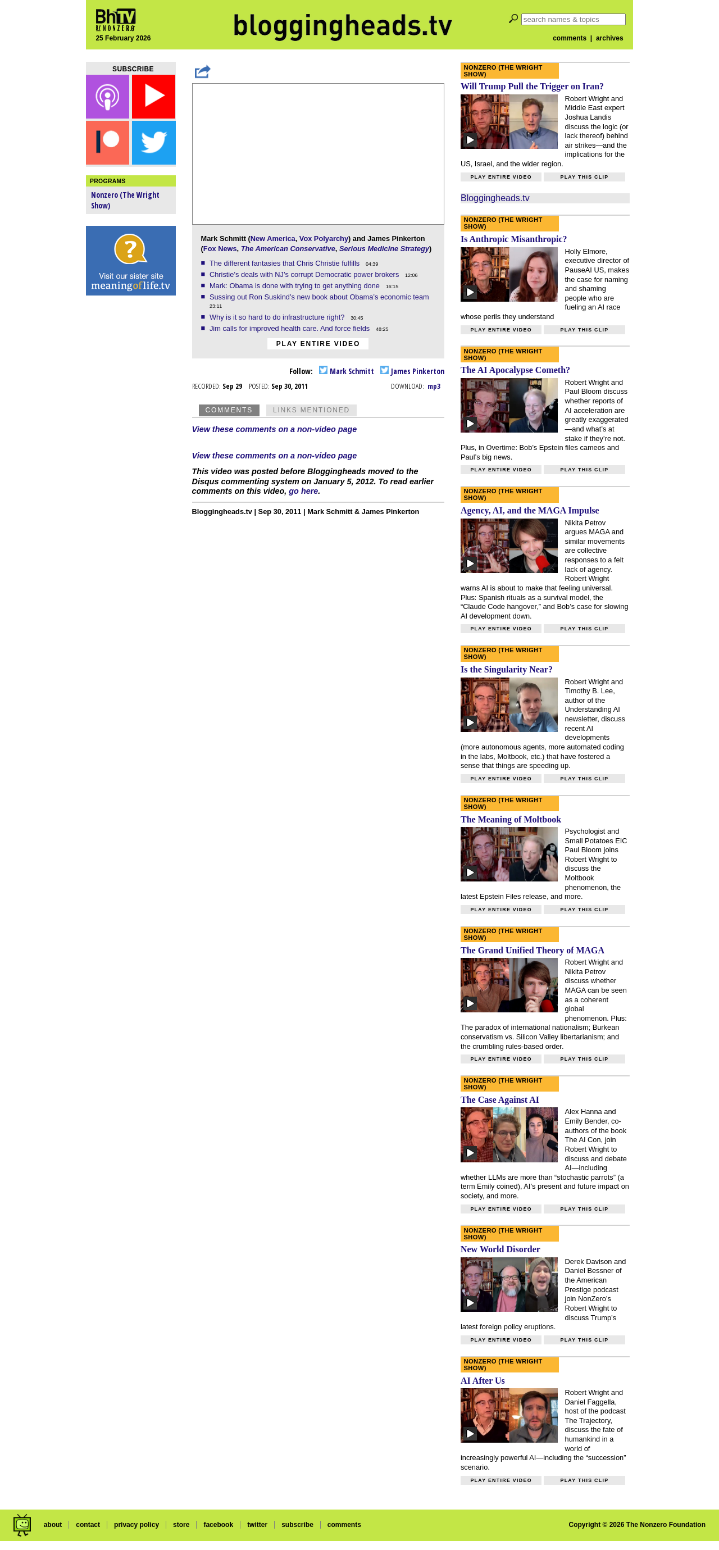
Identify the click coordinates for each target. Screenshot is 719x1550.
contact (88, 1525)
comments (569, 38)
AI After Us (483, 1380)
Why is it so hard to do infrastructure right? (278, 317)
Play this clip (584, 177)
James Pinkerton (412, 371)
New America (273, 238)
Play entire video (318, 344)
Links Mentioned (311, 410)
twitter (257, 1525)
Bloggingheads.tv (495, 198)
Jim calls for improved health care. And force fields (291, 328)
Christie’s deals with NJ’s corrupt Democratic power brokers (305, 274)
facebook (218, 1525)
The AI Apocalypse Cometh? (515, 370)
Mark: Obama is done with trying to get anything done (296, 285)
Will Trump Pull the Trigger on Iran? (532, 86)
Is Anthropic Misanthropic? (514, 239)
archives (610, 38)
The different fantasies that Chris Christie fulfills (286, 263)
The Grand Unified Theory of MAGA (532, 950)
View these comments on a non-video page (274, 429)
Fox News (220, 248)
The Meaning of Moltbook (511, 819)
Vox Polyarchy (323, 238)
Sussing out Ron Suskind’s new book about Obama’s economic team (320, 297)
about (53, 1525)
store (181, 1525)
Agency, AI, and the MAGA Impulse (530, 510)
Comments (229, 410)
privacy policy (136, 1525)
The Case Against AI (500, 1099)
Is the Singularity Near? (507, 669)
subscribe (297, 1525)
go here (303, 491)
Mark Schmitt (346, 371)
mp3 (433, 386)
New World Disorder (500, 1249)
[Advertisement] (131, 477)
